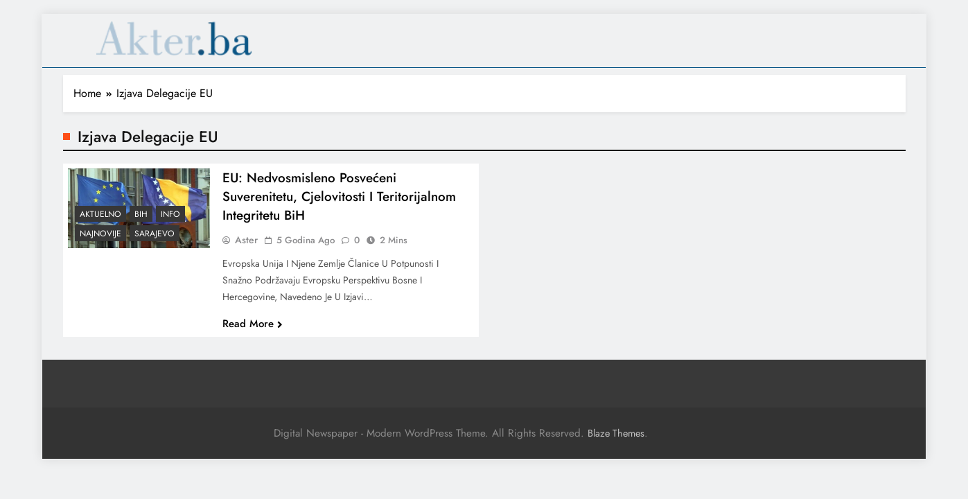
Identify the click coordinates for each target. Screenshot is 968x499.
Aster (246, 248)
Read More (252, 332)
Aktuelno (100, 223)
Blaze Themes (616, 433)
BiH (141, 223)
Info (170, 223)
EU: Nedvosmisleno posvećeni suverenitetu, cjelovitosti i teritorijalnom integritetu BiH (339, 205)
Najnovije (100, 242)
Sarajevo (154, 242)
